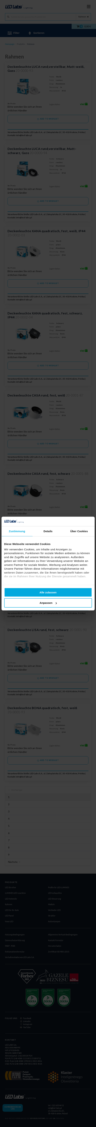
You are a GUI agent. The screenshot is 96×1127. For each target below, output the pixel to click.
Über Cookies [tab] (79, 531)
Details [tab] (48, 531)
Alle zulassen (48, 592)
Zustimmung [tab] (17, 531)
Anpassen (48, 602)
